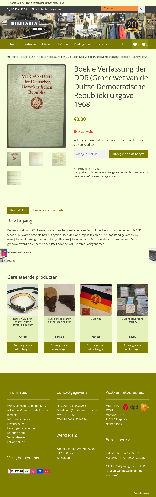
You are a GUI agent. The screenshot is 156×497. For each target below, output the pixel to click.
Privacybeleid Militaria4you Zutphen (56, 54)
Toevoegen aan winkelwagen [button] (23, 347)
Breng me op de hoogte (128, 154)
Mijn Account (18, 54)
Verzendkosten (16, 437)
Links (121, 44)
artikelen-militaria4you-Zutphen (107, 54)
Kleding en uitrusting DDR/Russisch (110, 172)
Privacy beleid (16, 442)
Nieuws (47, 44)
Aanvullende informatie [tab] (48, 210)
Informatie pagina (19, 419)
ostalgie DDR (108, 176)
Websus (146, 493)
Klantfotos (105, 44)
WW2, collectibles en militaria (26, 405)
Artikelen (30, 44)
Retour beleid (16, 433)
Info (60, 44)
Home (14, 44)
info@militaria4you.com (81, 410)
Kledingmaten (83, 44)
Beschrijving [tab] (18, 210)
